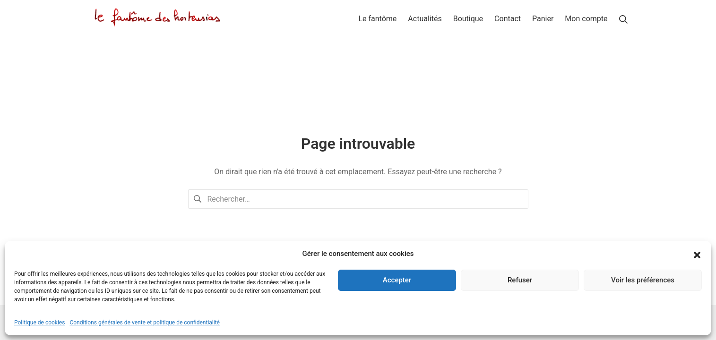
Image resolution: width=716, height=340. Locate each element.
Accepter (397, 280)
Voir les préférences (642, 280)
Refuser (520, 280)
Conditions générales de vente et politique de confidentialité (144, 322)
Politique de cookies (39, 322)
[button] (697, 254)
